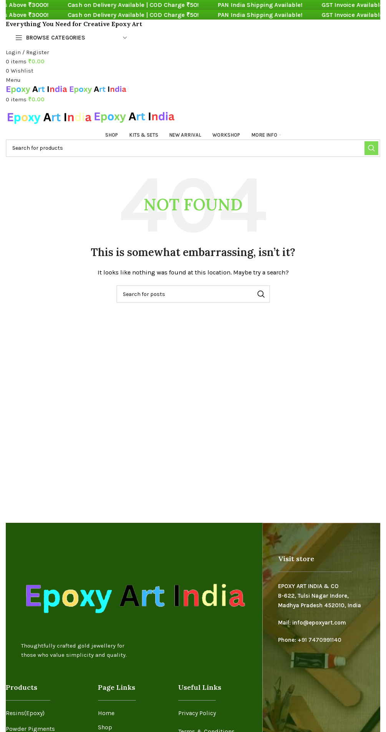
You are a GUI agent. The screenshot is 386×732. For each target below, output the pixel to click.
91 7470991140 (321, 639)
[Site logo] (37, 89)
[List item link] (46, 713)
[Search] (193, 148)
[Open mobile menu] (13, 79)
